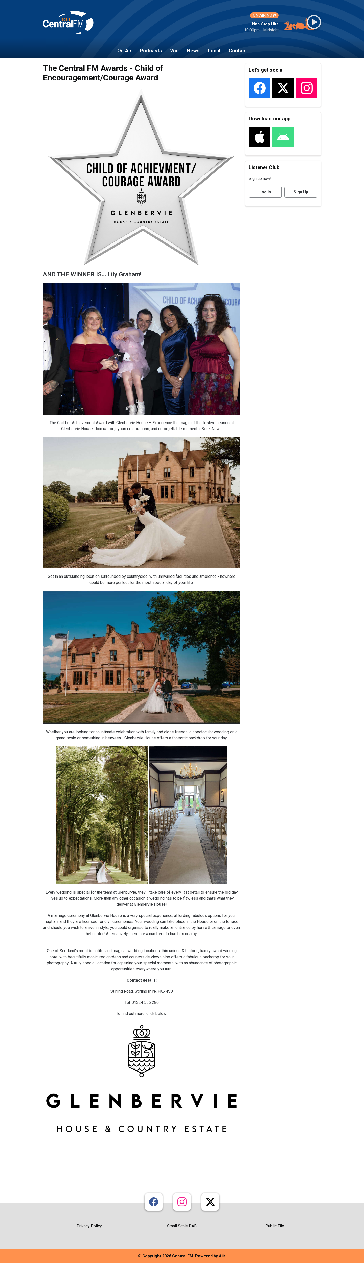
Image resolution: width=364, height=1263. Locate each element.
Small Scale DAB (182, 1226)
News (193, 51)
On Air (124, 51)
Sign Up (301, 192)
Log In (265, 192)
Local (214, 51)
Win (174, 51)
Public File (274, 1226)
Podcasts (151, 51)
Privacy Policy (89, 1226)
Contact (238, 51)
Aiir (222, 1256)
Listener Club (264, 167)
